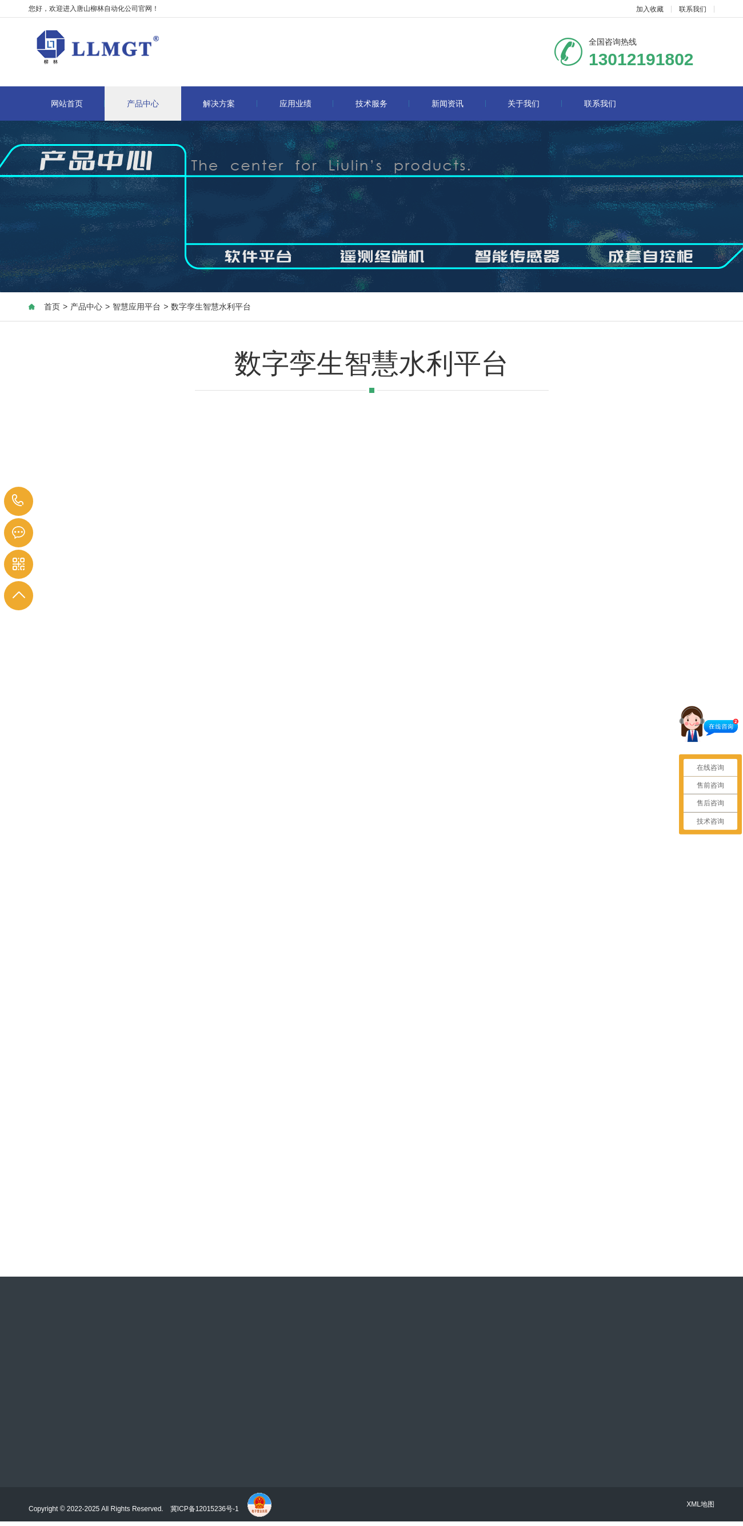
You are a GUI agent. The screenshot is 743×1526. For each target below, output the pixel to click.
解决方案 (230, 103)
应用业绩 (306, 103)
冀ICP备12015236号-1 (205, 1509)
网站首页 (78, 103)
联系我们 (692, 9)
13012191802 (18, 500)
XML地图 (700, 1504)
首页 (52, 306)
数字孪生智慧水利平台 (211, 306)
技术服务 (382, 103)
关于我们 (535, 103)
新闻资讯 (459, 103)
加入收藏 (650, 9)
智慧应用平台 (137, 306)
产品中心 (143, 103)
